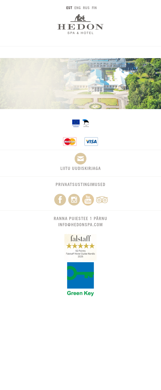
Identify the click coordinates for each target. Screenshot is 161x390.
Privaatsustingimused (80, 184)
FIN (94, 7)
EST (69, 7)
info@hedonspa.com (80, 224)
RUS (86, 7)
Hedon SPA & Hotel (80, 24)
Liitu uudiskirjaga (80, 162)
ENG (77, 7)
